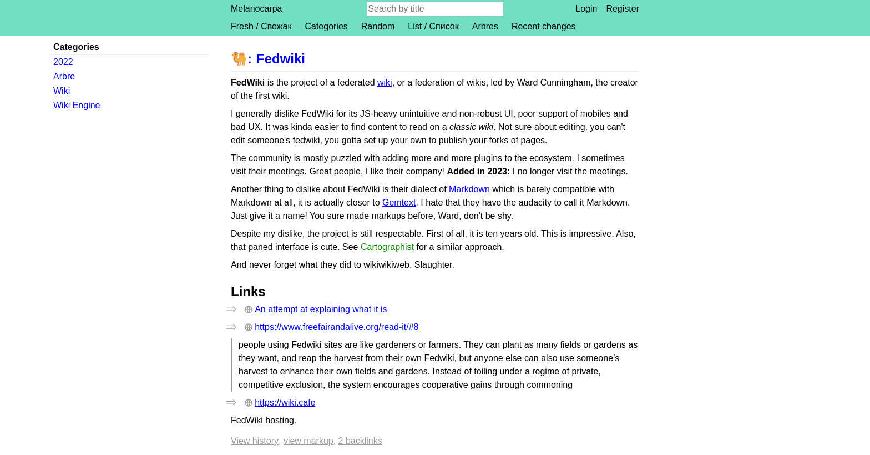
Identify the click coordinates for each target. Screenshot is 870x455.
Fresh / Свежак (261, 26)
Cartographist (387, 247)
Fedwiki (280, 58)
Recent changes (544, 26)
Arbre (64, 76)
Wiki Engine (76, 105)
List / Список (433, 26)
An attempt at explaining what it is (321, 309)
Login (586, 8)
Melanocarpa (256, 8)
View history (255, 441)
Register (622, 8)
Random (377, 26)
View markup (308, 441)
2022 (63, 62)
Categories (326, 26)
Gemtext (399, 202)
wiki (384, 82)
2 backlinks (360, 441)
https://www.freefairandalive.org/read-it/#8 (336, 327)
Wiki (61, 91)
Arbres (485, 26)
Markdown (469, 189)
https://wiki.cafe (285, 402)
